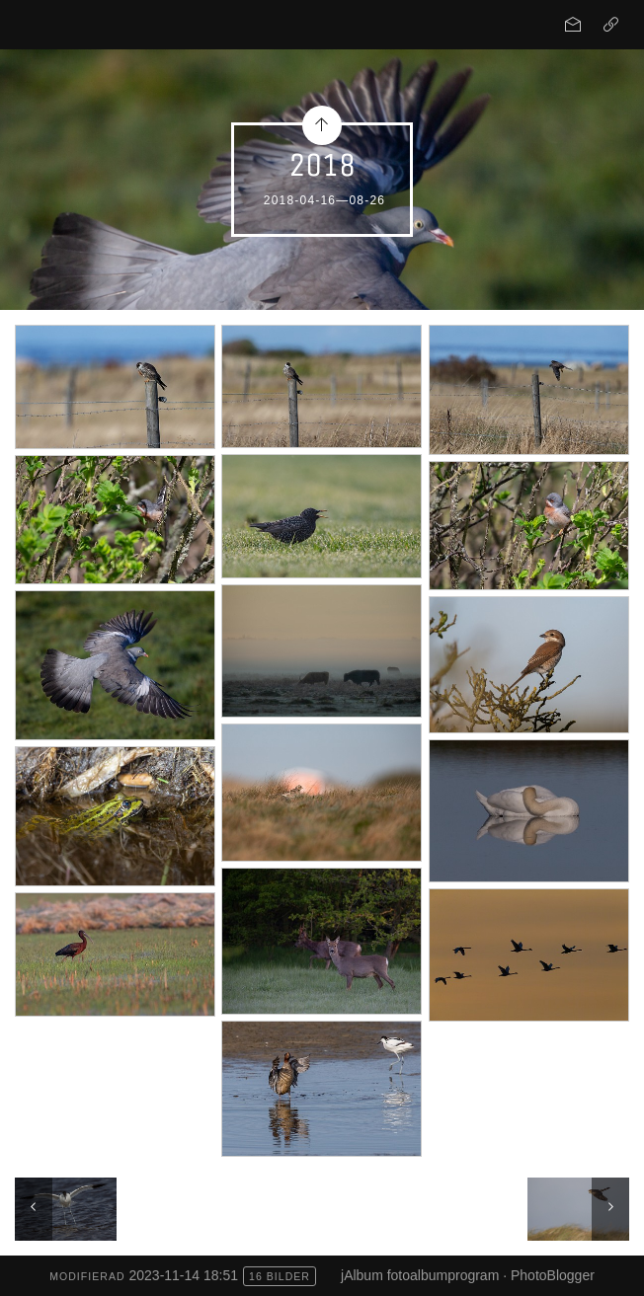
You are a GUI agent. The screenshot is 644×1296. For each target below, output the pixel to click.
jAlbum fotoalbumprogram (420, 1275)
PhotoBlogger (553, 1275)
